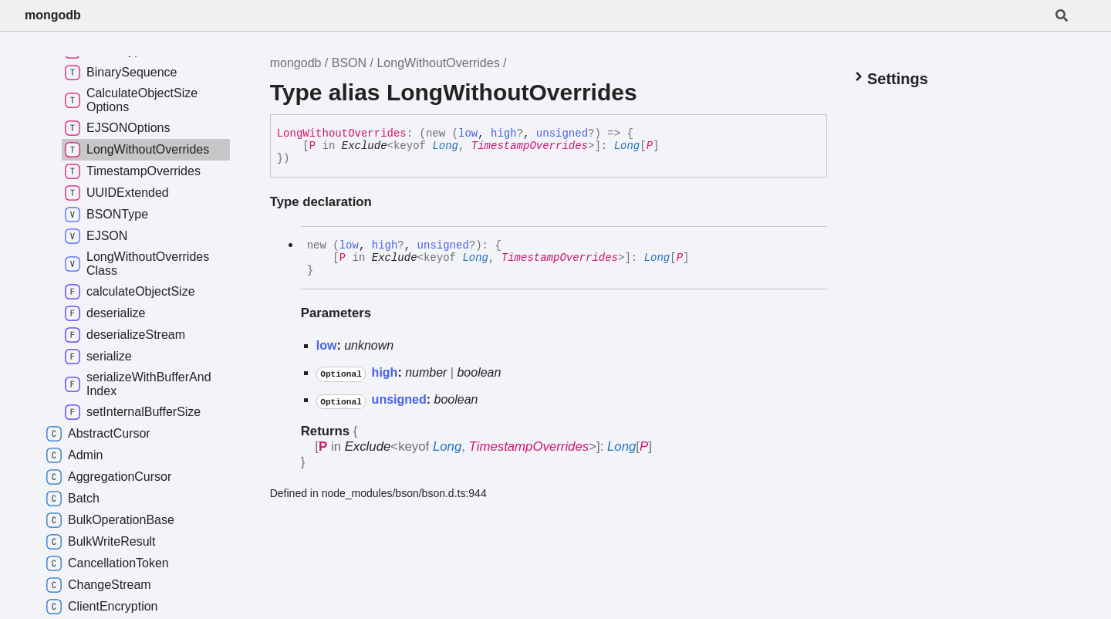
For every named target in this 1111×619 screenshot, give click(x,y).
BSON (349, 62)
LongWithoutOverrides (438, 62)
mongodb (53, 15)
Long (445, 146)
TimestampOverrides (529, 146)
